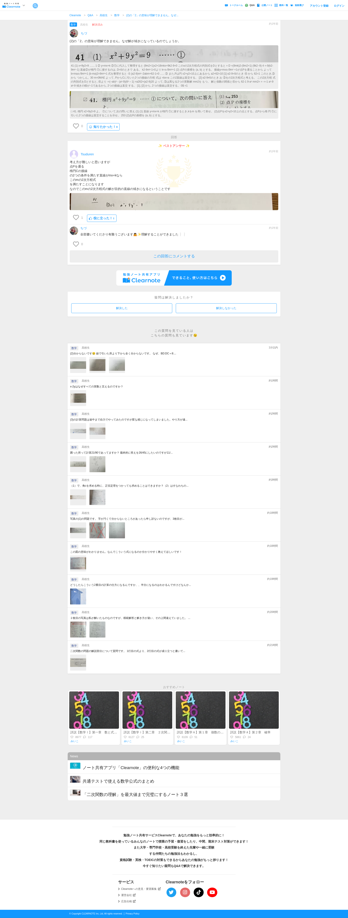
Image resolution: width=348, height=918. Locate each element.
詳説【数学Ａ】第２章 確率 (252, 732)
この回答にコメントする (174, 256)
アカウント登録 (319, 5)
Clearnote (75, 15)
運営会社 (128, 895)
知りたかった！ (103, 126)
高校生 (104, 15)
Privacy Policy (132, 913)
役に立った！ (102, 218)
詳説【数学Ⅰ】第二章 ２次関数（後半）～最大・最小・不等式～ (170, 732)
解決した (122, 308)
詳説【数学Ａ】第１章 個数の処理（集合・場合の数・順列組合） (223, 732)
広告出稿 (128, 901)
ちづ (84, 33)
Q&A (90, 15)
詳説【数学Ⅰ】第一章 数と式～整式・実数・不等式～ (109, 732)
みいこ (75, 741)
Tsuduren (87, 154)
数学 (117, 15)
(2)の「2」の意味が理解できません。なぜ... (152, 15)
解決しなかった (226, 308)
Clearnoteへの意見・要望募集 (141, 888)
